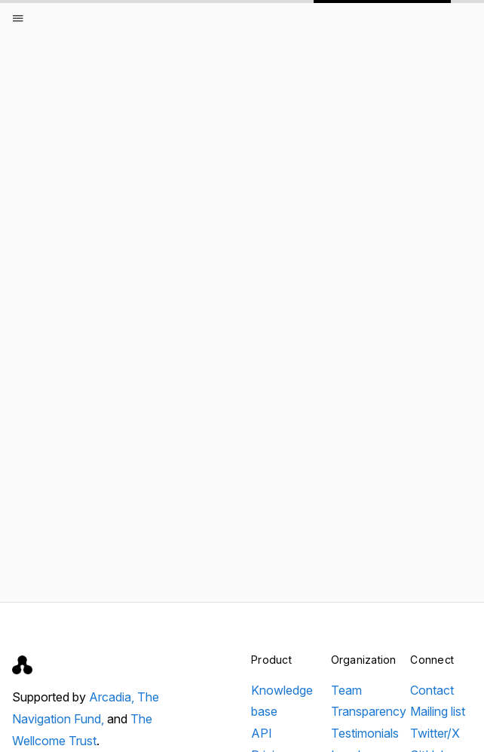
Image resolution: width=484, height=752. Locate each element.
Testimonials (365, 733)
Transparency (368, 711)
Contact (432, 690)
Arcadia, (113, 696)
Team (346, 690)
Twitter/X (435, 733)
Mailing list (437, 711)
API (261, 733)
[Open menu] (18, 18)
